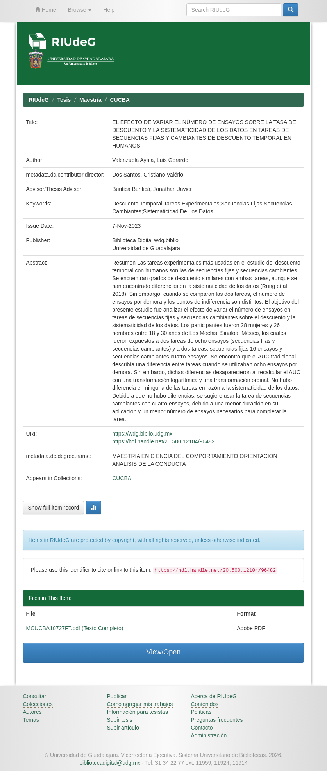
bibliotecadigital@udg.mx (109, 763)
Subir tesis (119, 720)
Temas (31, 720)
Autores (32, 712)
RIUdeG (38, 100)
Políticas (201, 712)
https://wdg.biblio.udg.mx (142, 434)
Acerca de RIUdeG (214, 696)
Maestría (90, 100)
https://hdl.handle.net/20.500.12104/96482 (163, 441)
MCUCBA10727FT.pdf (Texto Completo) (74, 628)
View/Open (164, 652)
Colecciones (38, 704)
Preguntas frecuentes (217, 720)
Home (45, 9)
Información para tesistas (137, 712)
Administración (209, 735)
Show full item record (53, 507)
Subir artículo (123, 727)
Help (108, 10)
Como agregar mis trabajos (140, 704)
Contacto (202, 727)
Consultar (34, 696)
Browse (80, 10)
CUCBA (120, 100)
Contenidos (205, 704)
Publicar (117, 696)
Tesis (64, 100)
